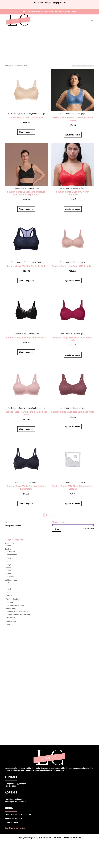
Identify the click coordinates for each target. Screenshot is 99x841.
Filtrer (56, 529)
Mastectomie (13, 114)
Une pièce (10, 602)
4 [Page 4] (51, 515)
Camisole (9, 574)
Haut (8, 592)
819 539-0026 (39, 3)
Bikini (8, 589)
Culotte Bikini (11, 555)
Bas (7, 586)
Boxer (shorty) (11, 551)
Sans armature (25, 114)
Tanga (8, 565)
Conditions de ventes (15, 828)
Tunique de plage (12, 599)
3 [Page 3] (49, 515)
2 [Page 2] (46, 515)
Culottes (8, 549)
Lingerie (8, 568)
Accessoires (9, 543)
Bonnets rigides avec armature (18, 611)
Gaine (8, 558)
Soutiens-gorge (38, 114)
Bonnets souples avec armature (18, 615)
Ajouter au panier (26, 132)
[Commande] (83, 66)
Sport (39, 262)
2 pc (8, 583)
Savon (8, 546)
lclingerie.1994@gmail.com (55, 3)
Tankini (9, 596)
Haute (8, 561)
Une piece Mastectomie (15, 606)
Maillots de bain (11, 580)
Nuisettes (10, 577)
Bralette (9, 570)
